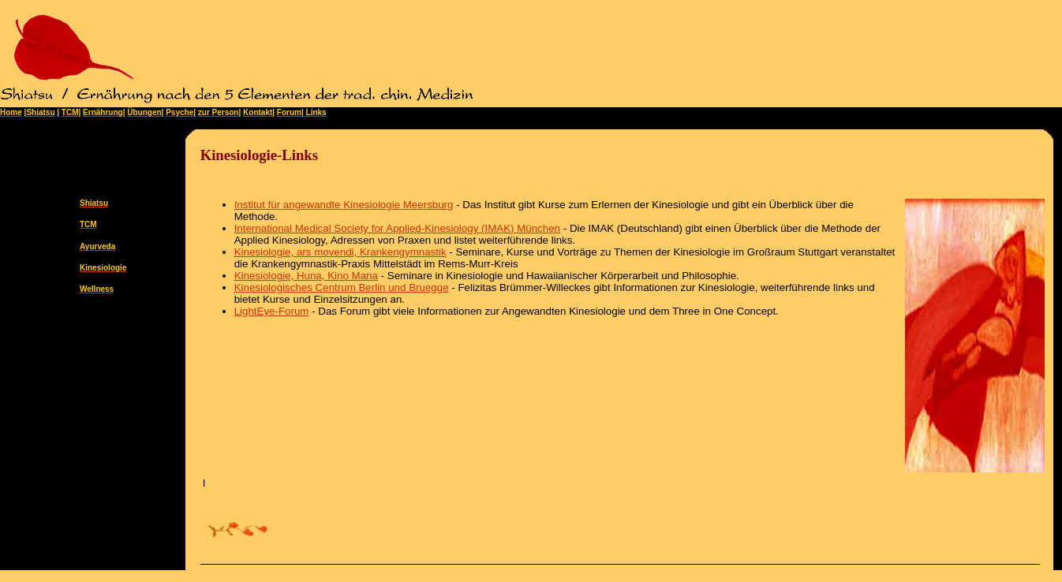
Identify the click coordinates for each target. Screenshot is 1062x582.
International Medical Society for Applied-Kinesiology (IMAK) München (397, 228)
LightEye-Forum (271, 311)
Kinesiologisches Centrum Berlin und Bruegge (341, 287)
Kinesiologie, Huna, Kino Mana (306, 276)
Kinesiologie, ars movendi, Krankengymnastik (340, 252)
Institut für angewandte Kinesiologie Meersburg (344, 205)
